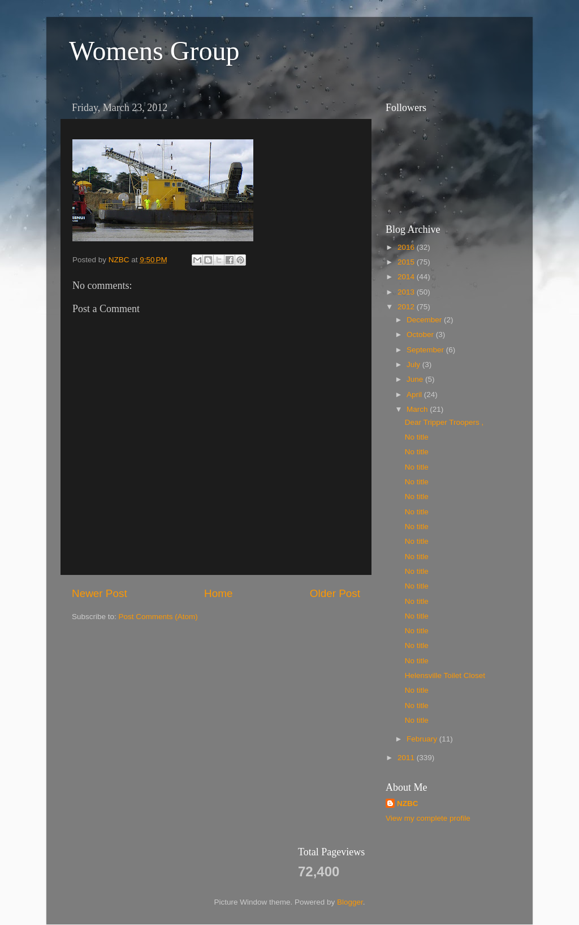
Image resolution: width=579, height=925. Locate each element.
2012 (407, 306)
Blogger (350, 902)
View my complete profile (428, 818)
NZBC (407, 803)
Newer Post (99, 593)
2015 (407, 262)
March (418, 409)
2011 (407, 757)
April (415, 394)
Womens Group (154, 51)
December (425, 320)
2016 (407, 247)
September (426, 350)
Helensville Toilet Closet (445, 675)
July (414, 364)
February (423, 739)
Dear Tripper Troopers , (444, 422)
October (421, 334)
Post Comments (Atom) (158, 616)
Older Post (335, 593)
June (416, 379)
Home (218, 593)
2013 (407, 292)
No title (417, 437)
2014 (407, 276)
